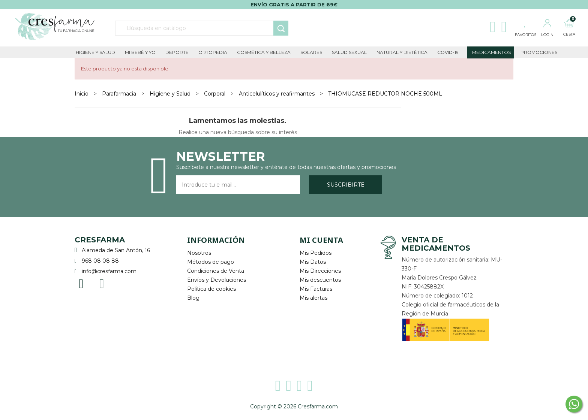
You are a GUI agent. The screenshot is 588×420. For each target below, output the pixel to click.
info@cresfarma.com (109, 271)
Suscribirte (345, 184)
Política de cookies (211, 288)
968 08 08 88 (100, 260)
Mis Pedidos (316, 253)
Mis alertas (313, 297)
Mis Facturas (316, 288)
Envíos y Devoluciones (216, 280)
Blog (193, 297)
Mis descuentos (320, 280)
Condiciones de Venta (215, 271)
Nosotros (199, 253)
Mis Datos (313, 262)
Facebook (81, 283)
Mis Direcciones (320, 271)
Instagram (101, 283)
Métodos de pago (210, 262)
